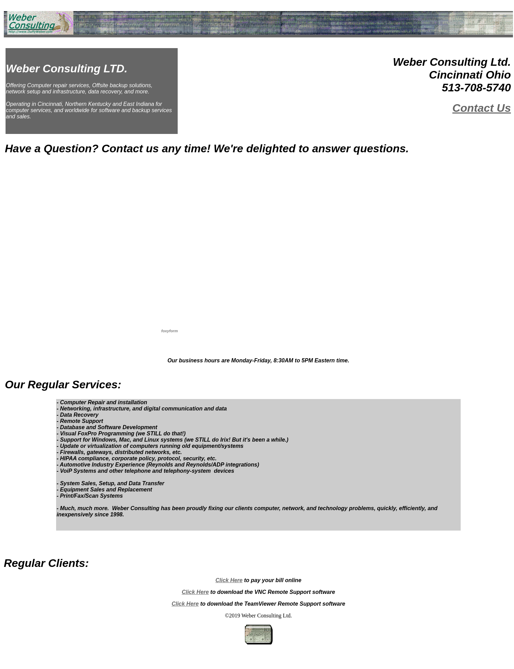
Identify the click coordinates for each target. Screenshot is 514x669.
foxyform (169, 331)
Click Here (228, 580)
